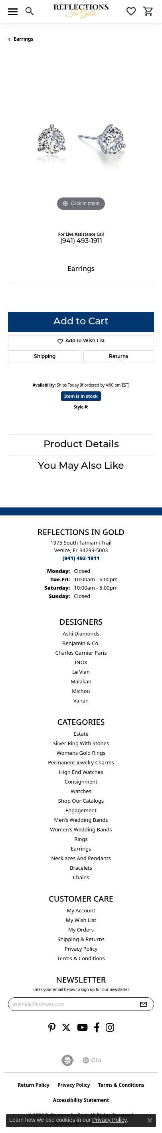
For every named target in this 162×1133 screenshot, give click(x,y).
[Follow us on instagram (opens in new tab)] (110, 1027)
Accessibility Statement (81, 1100)
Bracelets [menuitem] (81, 867)
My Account (81, 910)
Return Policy (33, 1085)
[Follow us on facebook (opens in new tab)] (97, 1027)
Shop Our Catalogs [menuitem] (81, 800)
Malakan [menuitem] (81, 681)
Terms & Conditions (81, 958)
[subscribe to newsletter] (143, 1004)
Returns (118, 356)
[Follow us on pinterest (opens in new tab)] (51, 1027)
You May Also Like (81, 466)
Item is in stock (81, 396)
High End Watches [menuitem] (81, 772)
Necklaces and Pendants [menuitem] (81, 858)
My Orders (81, 929)
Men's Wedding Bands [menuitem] (81, 819)
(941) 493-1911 (81, 241)
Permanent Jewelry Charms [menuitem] (81, 762)
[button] (29, 13)
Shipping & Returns (81, 939)
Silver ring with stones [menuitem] (81, 743)
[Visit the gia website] (92, 1060)
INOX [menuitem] (81, 662)
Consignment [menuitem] (81, 781)
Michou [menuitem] (81, 691)
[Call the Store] (80, 558)
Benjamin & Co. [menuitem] (81, 643)
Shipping (44, 356)
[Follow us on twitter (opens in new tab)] (66, 1027)
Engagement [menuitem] (81, 810)
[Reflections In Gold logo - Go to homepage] (81, 12)
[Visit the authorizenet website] (67, 1060)
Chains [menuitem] (81, 877)
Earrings (24, 39)
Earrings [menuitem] (81, 848)
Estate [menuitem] (80, 733)
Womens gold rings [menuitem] (81, 752)
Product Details (81, 445)
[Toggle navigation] (13, 11)
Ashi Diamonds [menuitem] (81, 633)
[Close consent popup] (149, 1120)
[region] (81, 140)
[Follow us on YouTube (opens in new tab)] (82, 1027)
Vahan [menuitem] (81, 700)
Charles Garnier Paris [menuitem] (81, 652)
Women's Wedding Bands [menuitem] (81, 829)
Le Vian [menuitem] (81, 671)
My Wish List (81, 920)
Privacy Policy (81, 948)
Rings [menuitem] (81, 839)
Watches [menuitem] (81, 791)
